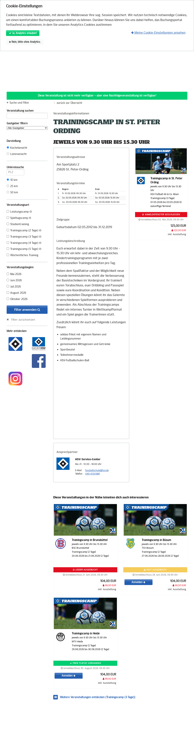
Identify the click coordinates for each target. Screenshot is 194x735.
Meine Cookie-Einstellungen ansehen (158, 32)
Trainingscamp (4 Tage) (24, 243)
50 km (12, 192)
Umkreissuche (15, 168)
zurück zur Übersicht (69, 103)
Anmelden (138, 582)
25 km (12, 186)
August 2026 (16, 292)
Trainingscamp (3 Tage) (24, 236)
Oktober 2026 (17, 299)
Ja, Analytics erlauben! (23, 33)
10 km (12, 180)
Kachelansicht (17, 147)
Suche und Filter (19, 103)
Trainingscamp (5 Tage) (24, 249)
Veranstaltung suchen (27, 111)
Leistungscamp (19, 211)
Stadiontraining (18, 224)
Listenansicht (17, 154)
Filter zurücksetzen (23, 319)
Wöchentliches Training (22, 255)
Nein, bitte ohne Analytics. (25, 41)
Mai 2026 (14, 274)
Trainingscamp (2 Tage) (24, 230)
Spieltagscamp (19, 218)
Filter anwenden (27, 310)
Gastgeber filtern (27, 126)
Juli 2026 (14, 286)
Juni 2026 (14, 280)
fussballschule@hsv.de (97, 470)
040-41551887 (92, 473)
